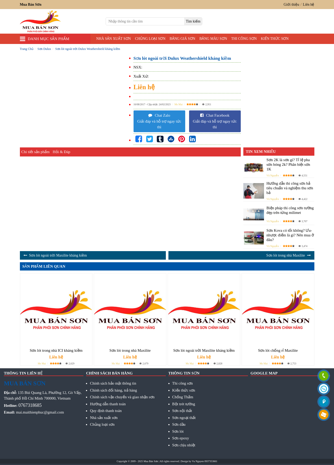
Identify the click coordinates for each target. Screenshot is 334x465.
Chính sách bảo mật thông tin (113, 383)
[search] (193, 21)
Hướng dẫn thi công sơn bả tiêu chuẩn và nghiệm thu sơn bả (290, 188)
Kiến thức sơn (275, 39)
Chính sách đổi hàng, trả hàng (113, 390)
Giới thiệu (291, 4)
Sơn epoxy (180, 438)
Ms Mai (178, 104)
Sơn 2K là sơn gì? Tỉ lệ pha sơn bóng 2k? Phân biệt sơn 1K (288, 164)
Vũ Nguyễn (273, 175)
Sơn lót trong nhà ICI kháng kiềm (56, 350)
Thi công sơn (244, 39)
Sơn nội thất (182, 411)
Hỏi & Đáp (61, 152)
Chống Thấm (182, 397)
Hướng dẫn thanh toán (108, 404)
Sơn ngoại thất (184, 418)
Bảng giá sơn (182, 39)
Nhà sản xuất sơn (113, 39)
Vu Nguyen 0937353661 (204, 461)
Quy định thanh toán (106, 411)
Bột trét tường (183, 404)
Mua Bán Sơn (151, 461)
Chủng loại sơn (150, 39)
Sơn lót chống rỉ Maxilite (278, 350)
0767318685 (30, 405)
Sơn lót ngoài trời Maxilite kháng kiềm (58, 255)
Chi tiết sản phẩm (35, 152)
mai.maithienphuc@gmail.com (40, 412)
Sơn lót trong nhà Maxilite (285, 255)
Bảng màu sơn (213, 39)
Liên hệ (308, 4)
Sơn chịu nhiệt (183, 445)
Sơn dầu (179, 424)
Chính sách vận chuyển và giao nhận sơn (122, 397)
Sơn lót (178, 431)
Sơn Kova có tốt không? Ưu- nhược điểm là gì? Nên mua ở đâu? (290, 235)
